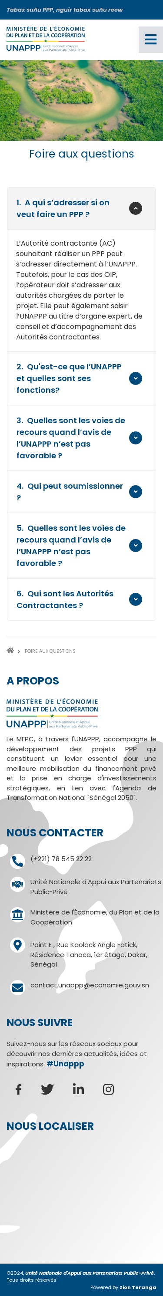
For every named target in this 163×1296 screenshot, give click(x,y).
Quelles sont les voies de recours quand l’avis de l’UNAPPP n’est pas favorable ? (71, 437)
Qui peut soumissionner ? (70, 491)
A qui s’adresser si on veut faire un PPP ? (63, 208)
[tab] (81, 208)
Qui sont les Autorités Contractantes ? (65, 599)
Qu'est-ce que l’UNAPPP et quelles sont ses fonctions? (69, 378)
